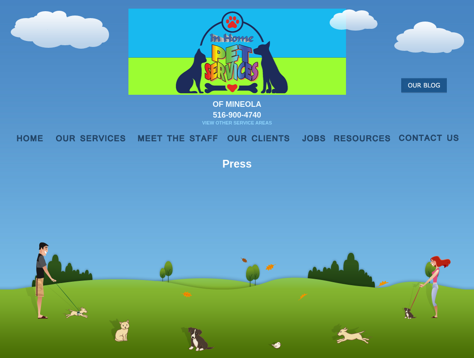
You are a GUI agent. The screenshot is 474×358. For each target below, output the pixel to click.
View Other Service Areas (237, 122)
